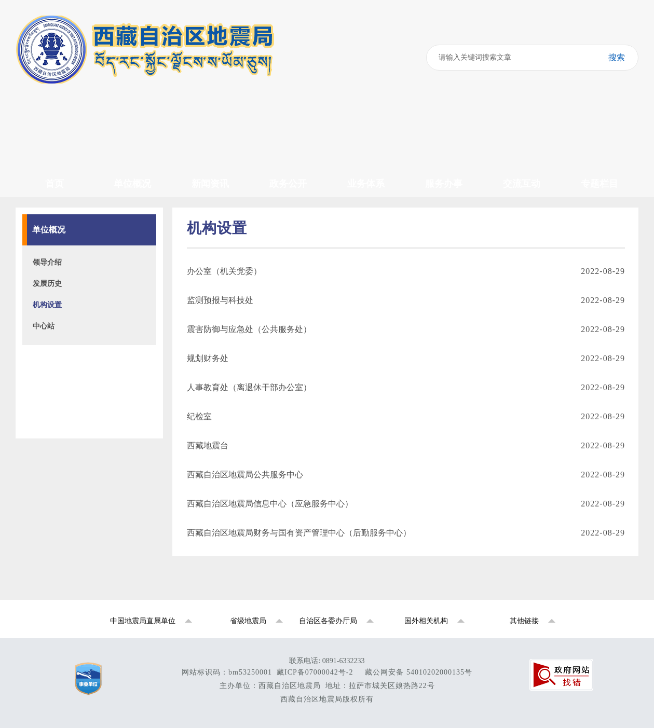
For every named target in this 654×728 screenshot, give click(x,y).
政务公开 (288, 183)
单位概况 (132, 183)
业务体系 (366, 183)
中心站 (44, 326)
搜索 (610, 57)
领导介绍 (47, 262)
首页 (54, 183)
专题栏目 (599, 183)
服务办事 (443, 183)
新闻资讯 (210, 183)
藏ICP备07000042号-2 (315, 672)
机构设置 (47, 305)
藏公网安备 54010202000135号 (418, 672)
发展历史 (47, 283)
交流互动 (521, 183)
